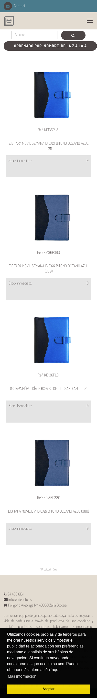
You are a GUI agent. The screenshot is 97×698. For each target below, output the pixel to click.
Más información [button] (22, 677)
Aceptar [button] (48, 689)
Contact (14, 5)
